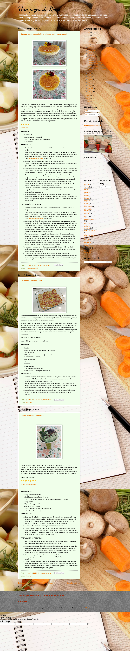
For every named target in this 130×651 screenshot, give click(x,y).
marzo (90, 85)
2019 (88, 101)
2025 (88, 35)
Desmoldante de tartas (36, 159)
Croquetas (87, 192)
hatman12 (68, 608)
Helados (28, 576)
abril (89, 82)
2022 (88, 44)
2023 (88, 41)
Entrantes (29, 402)
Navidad (86, 213)
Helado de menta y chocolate (32, 415)
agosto (90, 59)
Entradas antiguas (73, 583)
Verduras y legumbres (87, 251)
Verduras (87, 248)
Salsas (86, 245)
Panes (86, 216)
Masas (86, 203)
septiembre (91, 56)
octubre (90, 53)
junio (90, 76)
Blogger (87, 608)
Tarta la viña (24, 128)
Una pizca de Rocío (39, 9)
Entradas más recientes (27, 583)
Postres (28, 268)
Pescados (87, 223)
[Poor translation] (7, 621)
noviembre (91, 50)
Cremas (86, 190)
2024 (88, 38)
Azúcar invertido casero (28, 484)
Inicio (51, 583)
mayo (90, 79)
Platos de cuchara (89, 231)
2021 (88, 95)
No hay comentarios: (44, 265)
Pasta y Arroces (89, 219)
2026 (88, 32)
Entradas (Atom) (32, 587)
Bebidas (86, 184)
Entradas (89, 111)
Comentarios (90, 114)
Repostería (34, 268)
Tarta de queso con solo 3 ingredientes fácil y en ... (96, 62)
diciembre (91, 47)
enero (90, 91)
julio (89, 73)
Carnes (86, 187)
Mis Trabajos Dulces (88, 210)
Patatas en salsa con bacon (31, 281)
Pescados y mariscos (88, 227)
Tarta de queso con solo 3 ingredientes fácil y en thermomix (44, 34)
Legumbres (87, 201)
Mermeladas (88, 206)
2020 (88, 98)
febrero (90, 88)
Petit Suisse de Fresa (92, 125)
